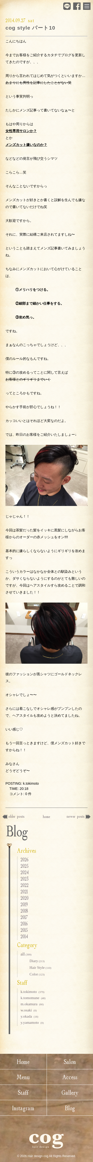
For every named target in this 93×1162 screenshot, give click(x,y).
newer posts (79, 816)
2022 (25, 885)
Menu (23, 1077)
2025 (25, 866)
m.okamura (32, 1004)
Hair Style (40, 968)
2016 (24, 923)
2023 (25, 878)
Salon (70, 1061)
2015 (24, 930)
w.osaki (29, 1010)
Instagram (23, 1108)
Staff (23, 1092)
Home (23, 1061)
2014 (24, 936)
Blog (70, 1108)
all (26, 954)
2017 (24, 917)
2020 (25, 898)
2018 (24, 910)
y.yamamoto (32, 1022)
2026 (25, 859)
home (46, 816)
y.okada (29, 1016)
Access (69, 1077)
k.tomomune (33, 998)
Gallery (70, 1092)
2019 (24, 904)
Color (37, 974)
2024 (25, 872)
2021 (24, 891)
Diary (37, 961)
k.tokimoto (32, 992)
